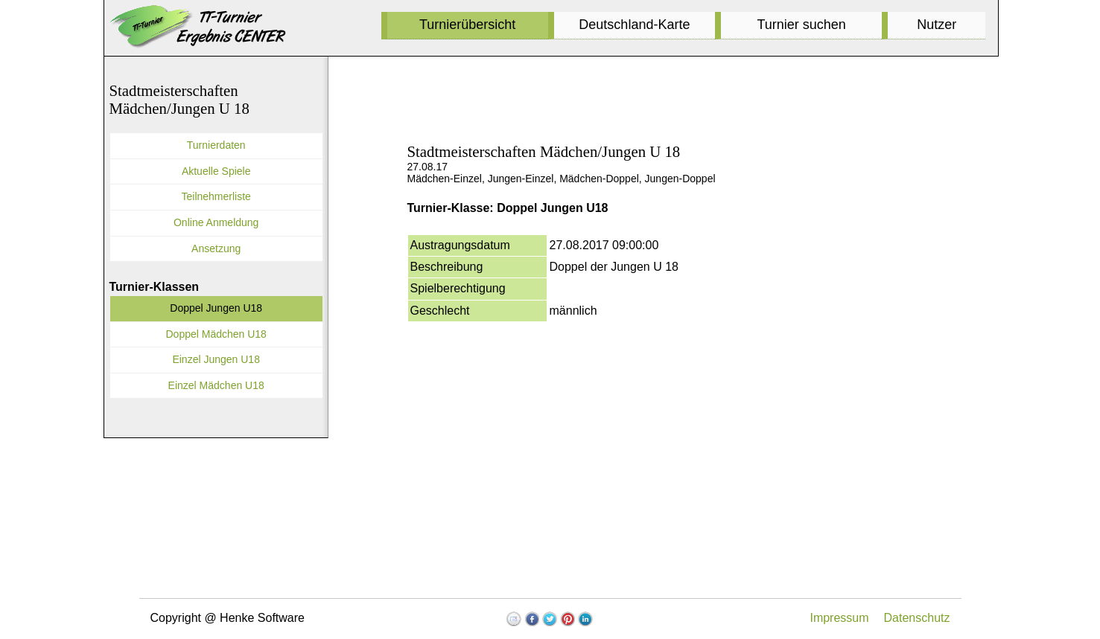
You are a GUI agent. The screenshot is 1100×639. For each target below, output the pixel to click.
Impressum (839, 617)
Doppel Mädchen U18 (215, 334)
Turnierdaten (216, 145)
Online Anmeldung (216, 222)
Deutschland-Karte (634, 24)
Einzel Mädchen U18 (216, 385)
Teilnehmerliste (216, 196)
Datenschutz (917, 617)
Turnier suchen (801, 24)
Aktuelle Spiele (216, 171)
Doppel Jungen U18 (216, 308)
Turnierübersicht (467, 24)
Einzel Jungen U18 (216, 359)
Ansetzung (216, 248)
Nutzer (936, 24)
